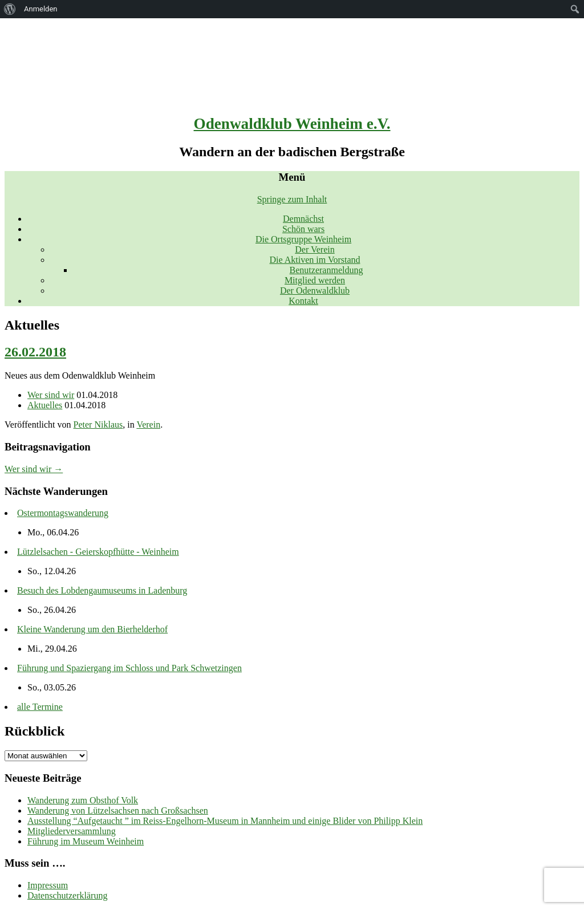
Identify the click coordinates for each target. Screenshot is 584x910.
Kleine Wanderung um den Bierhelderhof (92, 629)
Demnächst (303, 219)
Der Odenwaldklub (315, 290)
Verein (148, 424)
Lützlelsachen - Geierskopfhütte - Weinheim (98, 551)
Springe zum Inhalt (292, 199)
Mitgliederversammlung (71, 831)
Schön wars (303, 229)
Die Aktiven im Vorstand (315, 260)
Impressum (47, 885)
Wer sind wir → (34, 469)
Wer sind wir (50, 395)
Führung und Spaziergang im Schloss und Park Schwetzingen (129, 668)
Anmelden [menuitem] (41, 9)
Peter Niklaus (98, 424)
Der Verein (314, 249)
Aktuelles (44, 405)
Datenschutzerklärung (67, 895)
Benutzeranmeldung (326, 270)
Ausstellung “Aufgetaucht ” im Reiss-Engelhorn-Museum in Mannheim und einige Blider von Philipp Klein (225, 821)
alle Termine (40, 707)
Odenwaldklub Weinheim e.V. (292, 123)
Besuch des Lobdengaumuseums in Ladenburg (102, 590)
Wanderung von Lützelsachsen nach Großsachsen (117, 810)
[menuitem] (10, 9)
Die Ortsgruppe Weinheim (303, 239)
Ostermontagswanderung (62, 513)
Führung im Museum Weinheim (85, 841)
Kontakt (303, 301)
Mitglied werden (315, 280)
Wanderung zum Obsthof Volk (82, 800)
